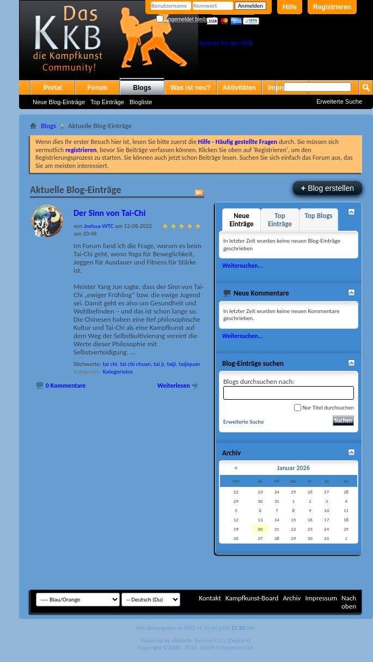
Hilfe (290, 7)
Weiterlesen (173, 385)
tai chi (109, 364)
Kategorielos (118, 371)
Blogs (142, 88)
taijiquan (189, 364)
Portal (53, 88)
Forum (97, 88)
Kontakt (210, 598)
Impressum (321, 598)
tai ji (159, 364)
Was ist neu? (190, 88)
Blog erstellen (327, 187)
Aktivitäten (239, 88)
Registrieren (332, 7)
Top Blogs (318, 216)
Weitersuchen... (242, 265)
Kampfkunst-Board (252, 598)
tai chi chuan (135, 364)
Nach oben (348, 602)
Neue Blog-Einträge (59, 102)
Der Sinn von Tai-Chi (109, 213)
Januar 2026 (293, 468)
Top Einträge (107, 102)
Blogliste (141, 102)
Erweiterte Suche (339, 101)
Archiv (292, 598)
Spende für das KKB (226, 43)
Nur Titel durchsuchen (324, 407)
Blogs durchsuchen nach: (288, 388)
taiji (171, 364)
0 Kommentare (66, 385)
